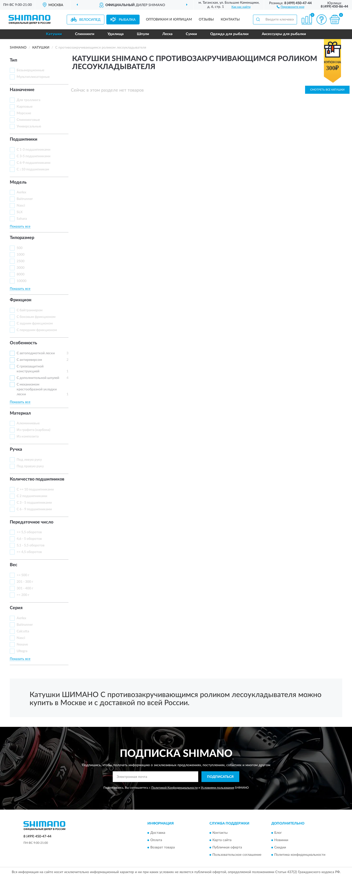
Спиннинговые (28, 120)
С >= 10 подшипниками (35, 489)
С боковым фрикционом (36, 317)
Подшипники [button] (23, 139)
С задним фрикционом (35, 323)
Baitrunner (25, 199)
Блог (278, 833)
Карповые (25, 106)
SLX (19, 212)
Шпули (143, 34)
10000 (21, 281)
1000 (20, 254)
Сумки (191, 34)
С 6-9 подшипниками (33, 163)
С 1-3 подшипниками (33, 149)
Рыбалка (127, 19)
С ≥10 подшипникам (33, 169)
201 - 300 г (25, 582)
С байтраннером (30, 310)
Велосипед (89, 19)
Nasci (21, 205)
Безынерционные (30, 70)
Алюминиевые (28, 423)
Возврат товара (162, 847)
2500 (20, 261)
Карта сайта (221, 840)
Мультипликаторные (33, 77)
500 (19, 248)
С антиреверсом (29, 360)
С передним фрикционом (37, 330)
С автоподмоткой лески (36, 353)
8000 (20, 274)
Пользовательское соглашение (236, 854)
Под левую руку (29, 459)
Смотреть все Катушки (327, 89)
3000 (20, 268)
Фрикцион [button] (20, 300)
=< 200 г (23, 595)
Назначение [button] (22, 90)
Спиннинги (84, 34)
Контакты (230, 19)
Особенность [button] (23, 343)
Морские (24, 113)
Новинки (281, 840)
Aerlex (21, 192)
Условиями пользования (217, 787)
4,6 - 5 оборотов (29, 539)
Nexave (22, 644)
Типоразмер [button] (22, 238)
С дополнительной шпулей (38, 378)
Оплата (156, 840)
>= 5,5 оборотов (29, 532)
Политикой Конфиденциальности (174, 787)
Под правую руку (30, 466)
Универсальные (29, 126)
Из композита (28, 436)
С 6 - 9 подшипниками (34, 509)
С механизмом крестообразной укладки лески (37, 389)
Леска (167, 34)
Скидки (280, 847)
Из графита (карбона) (33, 430)
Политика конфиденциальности (299, 854)
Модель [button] (18, 182)
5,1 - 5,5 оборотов (30, 545)
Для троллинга (28, 100)
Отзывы (206, 19)
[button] (290, 6)
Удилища (116, 34)
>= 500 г (23, 575)
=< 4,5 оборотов (29, 552)
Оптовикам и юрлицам (169, 19)
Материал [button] (20, 413)
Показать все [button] (20, 226)
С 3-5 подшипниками (33, 156)
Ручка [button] (16, 449)
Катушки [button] (54, 34)
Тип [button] (13, 60)
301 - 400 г (25, 588)
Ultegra (22, 651)
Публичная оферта (227, 847)
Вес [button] (13, 565)
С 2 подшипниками (32, 496)
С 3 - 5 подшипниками (34, 502)
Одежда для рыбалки (229, 34)
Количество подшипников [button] (37, 479)
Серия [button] (16, 608)
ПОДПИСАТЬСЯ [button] (220, 777)
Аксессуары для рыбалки (284, 34)
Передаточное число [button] (31, 522)
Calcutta (23, 631)
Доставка (157, 833)
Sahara (22, 218)
